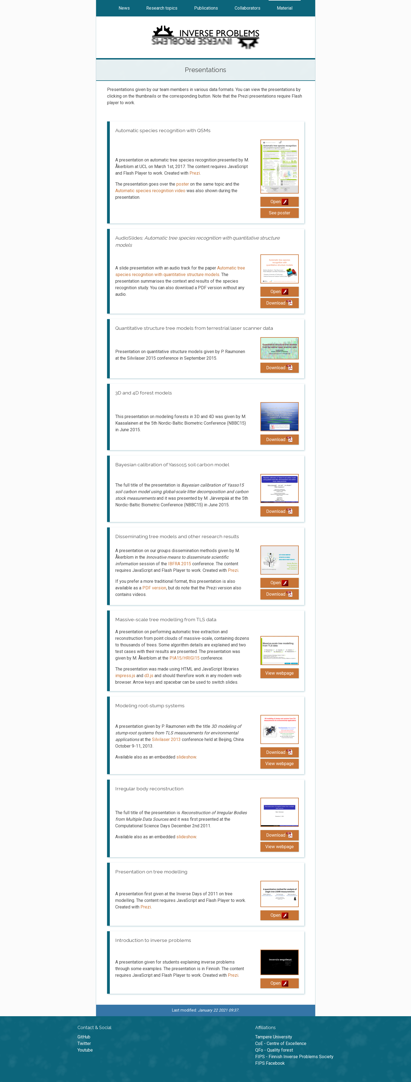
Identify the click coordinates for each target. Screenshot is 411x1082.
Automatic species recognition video (150, 190)
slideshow (186, 757)
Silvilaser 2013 (166, 739)
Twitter (84, 1043)
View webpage (279, 673)
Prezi (194, 173)
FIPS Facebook (270, 1063)
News (124, 8)
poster (182, 184)
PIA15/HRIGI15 (184, 658)
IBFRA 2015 (179, 563)
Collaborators (247, 8)
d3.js (148, 675)
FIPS (294, 1056)
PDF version (154, 587)
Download (279, 303)
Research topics (161, 8)
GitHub (83, 1037)
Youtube (85, 1050)
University (273, 1037)
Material (284, 8)
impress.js (125, 675)
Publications (206, 8)
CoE (280, 1043)
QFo (274, 1050)
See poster (279, 212)
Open (279, 202)
